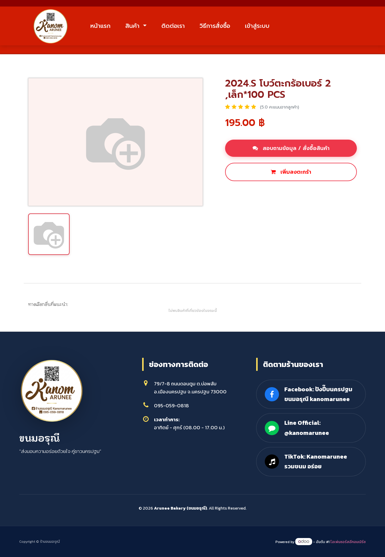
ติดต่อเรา (173, 25)
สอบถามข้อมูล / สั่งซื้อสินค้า (291, 148)
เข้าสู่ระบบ (257, 25)
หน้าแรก (100, 25)
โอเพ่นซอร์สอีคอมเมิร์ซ (348, 542)
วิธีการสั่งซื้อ (215, 25)
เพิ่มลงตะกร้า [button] (291, 172)
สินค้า (133, 25)
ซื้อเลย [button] (239, 192)
